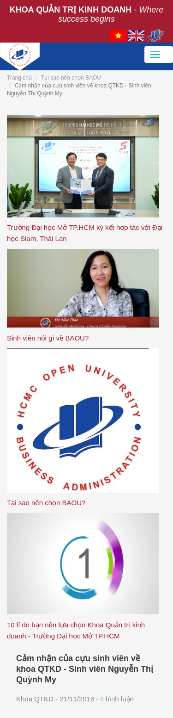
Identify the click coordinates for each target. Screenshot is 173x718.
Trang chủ (19, 77)
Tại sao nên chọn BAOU (71, 77)
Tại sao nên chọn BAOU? (46, 503)
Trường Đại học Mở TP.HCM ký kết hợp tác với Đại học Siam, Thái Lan (84, 232)
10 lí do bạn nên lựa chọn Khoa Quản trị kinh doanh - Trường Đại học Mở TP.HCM (76, 630)
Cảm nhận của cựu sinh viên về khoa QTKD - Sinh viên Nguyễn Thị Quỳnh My (84, 669)
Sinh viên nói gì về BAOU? (48, 338)
